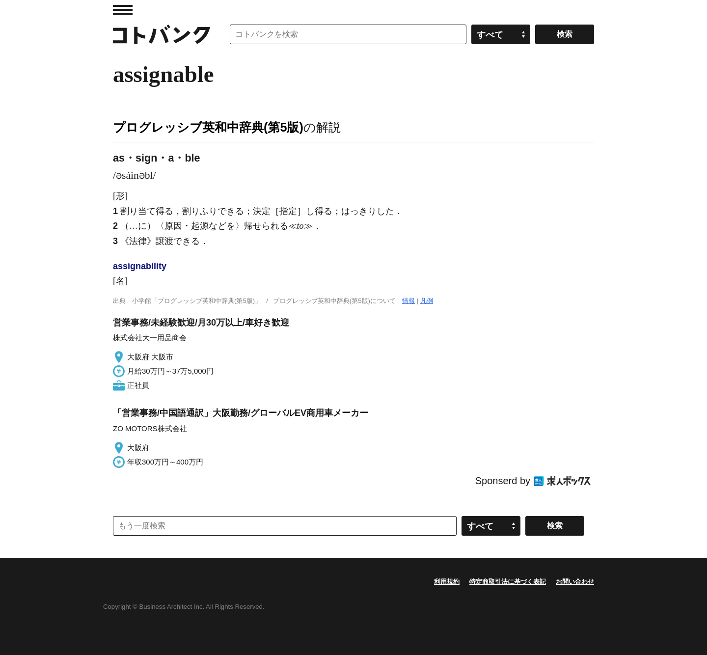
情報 (408, 300)
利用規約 (447, 581)
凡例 (426, 300)
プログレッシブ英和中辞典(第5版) (208, 127)
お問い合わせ (575, 581)
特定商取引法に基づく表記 (507, 581)
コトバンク (161, 34)
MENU (123, 10)
